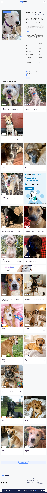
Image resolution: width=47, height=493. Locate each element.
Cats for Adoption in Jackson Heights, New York (28, 488)
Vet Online (39, 478)
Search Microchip (19, 481)
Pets (5, 4)
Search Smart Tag (30, 480)
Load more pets (23, 462)
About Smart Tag (30, 482)
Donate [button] (27, 77)
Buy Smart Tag (30, 476)
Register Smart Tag (31, 478)
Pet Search (39, 476)
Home (2, 4)
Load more (29, 31)
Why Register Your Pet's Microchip (20, 477)
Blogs (38, 480)
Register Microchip (20, 479)
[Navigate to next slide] (21, 37)
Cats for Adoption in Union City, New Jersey (9, 488)
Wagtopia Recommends (40, 483)
